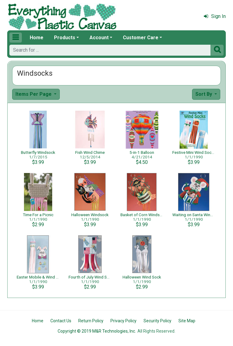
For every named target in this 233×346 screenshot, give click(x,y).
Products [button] (64, 37)
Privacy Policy (123, 320)
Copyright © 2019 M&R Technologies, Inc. (97, 331)
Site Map (186, 320)
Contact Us (60, 320)
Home (36, 37)
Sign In (215, 16)
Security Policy (157, 320)
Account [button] (99, 37)
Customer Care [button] (140, 37)
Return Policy (90, 320)
